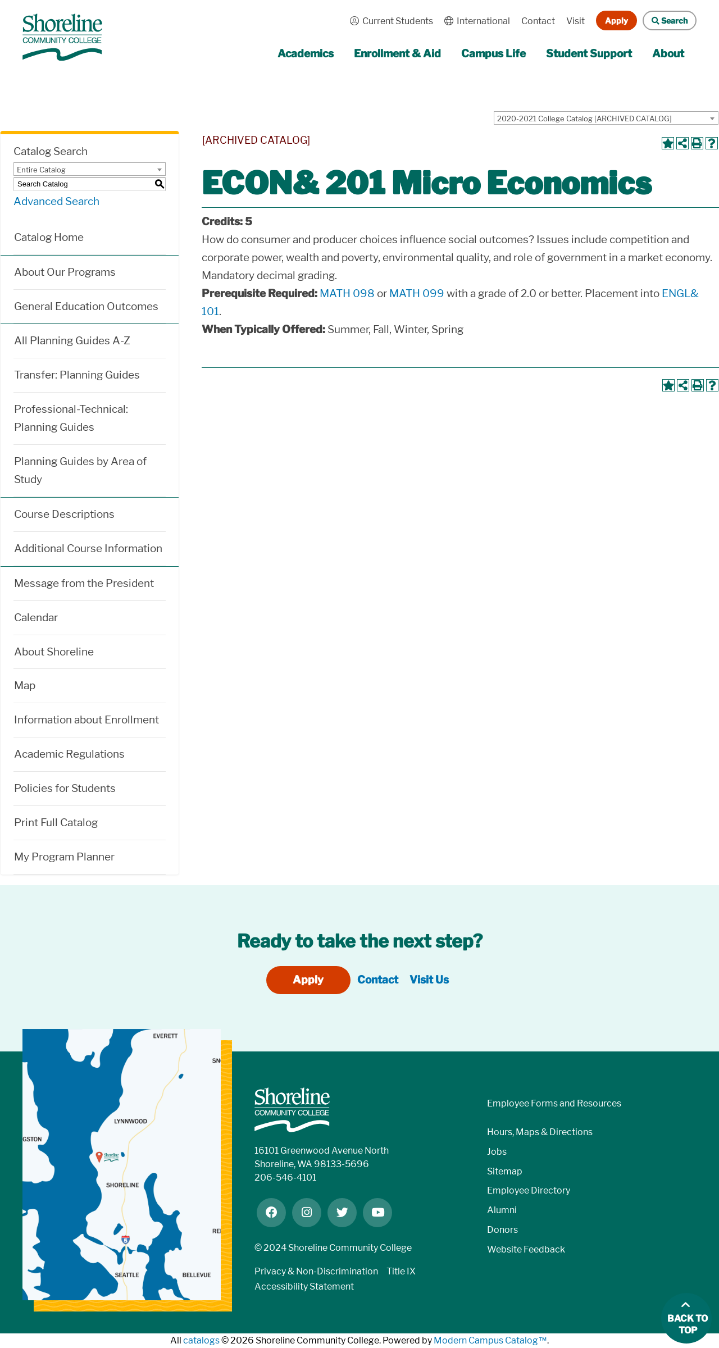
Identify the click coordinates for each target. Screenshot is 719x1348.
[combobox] (606, 118)
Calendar (36, 617)
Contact (538, 21)
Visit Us (429, 979)
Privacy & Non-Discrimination (316, 1271)
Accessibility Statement (304, 1286)
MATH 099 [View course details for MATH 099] (416, 293)
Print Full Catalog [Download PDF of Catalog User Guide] (56, 822)
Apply (616, 20)
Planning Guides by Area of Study (80, 470)
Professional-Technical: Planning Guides (71, 418)
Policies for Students (65, 788)
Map (24, 685)
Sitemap (504, 1171)
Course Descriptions (64, 514)
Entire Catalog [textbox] (41, 169)
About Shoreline (54, 651)
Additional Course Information (88, 548)
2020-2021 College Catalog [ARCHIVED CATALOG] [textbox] (584, 118)
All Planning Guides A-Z (72, 340)
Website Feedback (526, 1249)
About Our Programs (65, 272)
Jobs (497, 1151)
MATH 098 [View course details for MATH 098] (347, 293)
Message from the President (84, 583)
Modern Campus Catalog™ (490, 1340)
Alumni (502, 1210)
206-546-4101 (285, 1177)
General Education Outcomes (86, 306)
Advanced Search (56, 201)
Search (665, 20)
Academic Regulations (69, 754)
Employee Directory (528, 1190)
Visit (575, 21)
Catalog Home (49, 237)
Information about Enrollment (86, 719)
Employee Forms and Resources (554, 1103)
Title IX (401, 1271)
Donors (502, 1229)
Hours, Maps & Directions (540, 1132)
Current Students (388, 21)
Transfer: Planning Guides (77, 374)
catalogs (201, 1340)
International (474, 21)
